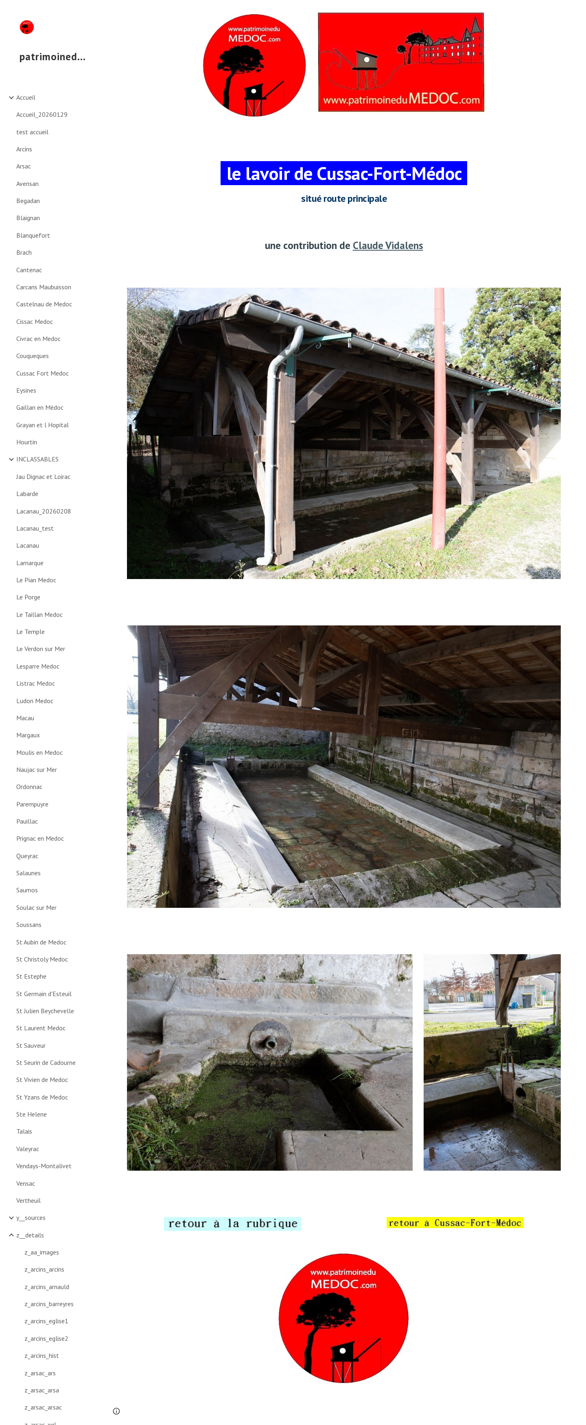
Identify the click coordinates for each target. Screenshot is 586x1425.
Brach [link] (24, 252)
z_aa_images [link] (41, 1252)
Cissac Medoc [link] (34, 321)
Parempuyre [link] (32, 804)
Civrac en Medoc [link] (38, 338)
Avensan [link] (27, 183)
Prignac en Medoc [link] (40, 838)
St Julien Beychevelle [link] (45, 1011)
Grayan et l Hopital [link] (42, 425)
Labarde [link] (27, 494)
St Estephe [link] (31, 976)
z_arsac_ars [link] (40, 1373)
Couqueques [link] (32, 356)
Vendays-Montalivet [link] (44, 1166)
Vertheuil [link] (28, 1200)
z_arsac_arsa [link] (41, 1390)
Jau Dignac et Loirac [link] (43, 476)
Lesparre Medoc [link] (37, 666)
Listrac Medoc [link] (35, 683)
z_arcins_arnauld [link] (46, 1287)
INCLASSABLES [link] (37, 459)
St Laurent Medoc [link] (41, 1028)
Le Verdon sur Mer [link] (40, 649)
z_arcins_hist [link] (41, 1355)
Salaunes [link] (28, 873)
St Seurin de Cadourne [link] (46, 1062)
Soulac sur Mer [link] (36, 907)
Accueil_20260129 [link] (42, 114)
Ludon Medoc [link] (34, 701)
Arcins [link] (24, 149)
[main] (344, 175)
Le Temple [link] (30, 631)
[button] (576, 11)
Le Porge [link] (28, 597)
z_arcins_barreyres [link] (49, 1304)
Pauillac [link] (27, 821)
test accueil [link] (32, 132)
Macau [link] (25, 718)
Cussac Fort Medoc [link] (42, 373)
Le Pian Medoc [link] (36, 580)
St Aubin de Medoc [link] (41, 942)
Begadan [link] (28, 201)
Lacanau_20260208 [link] (43, 511)
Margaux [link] (28, 735)
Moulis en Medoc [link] (39, 752)
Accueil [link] (25, 97)
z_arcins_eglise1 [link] (46, 1321)
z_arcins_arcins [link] (44, 1269)
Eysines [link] (26, 390)
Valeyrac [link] (27, 1149)
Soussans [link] (29, 924)
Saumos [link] (27, 890)
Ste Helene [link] (31, 1114)
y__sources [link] (31, 1217)
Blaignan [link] (28, 218)
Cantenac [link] (29, 270)
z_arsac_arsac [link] (43, 1407)
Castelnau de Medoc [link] (44, 304)
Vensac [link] (25, 1183)
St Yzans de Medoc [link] (42, 1097)
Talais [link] (24, 1131)
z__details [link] (30, 1235)
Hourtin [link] (26, 442)
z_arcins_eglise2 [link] (46, 1338)
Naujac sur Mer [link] (36, 769)
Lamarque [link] (30, 563)
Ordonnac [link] (29, 786)
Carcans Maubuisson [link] (43, 287)
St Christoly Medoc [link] (42, 959)
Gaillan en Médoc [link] (39, 407)
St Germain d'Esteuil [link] (44, 994)
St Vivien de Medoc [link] (42, 1079)
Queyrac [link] (27, 856)
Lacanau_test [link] (35, 528)
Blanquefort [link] (33, 235)
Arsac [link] (23, 166)
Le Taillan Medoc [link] (39, 614)
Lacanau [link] (27, 545)
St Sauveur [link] (31, 1045)
